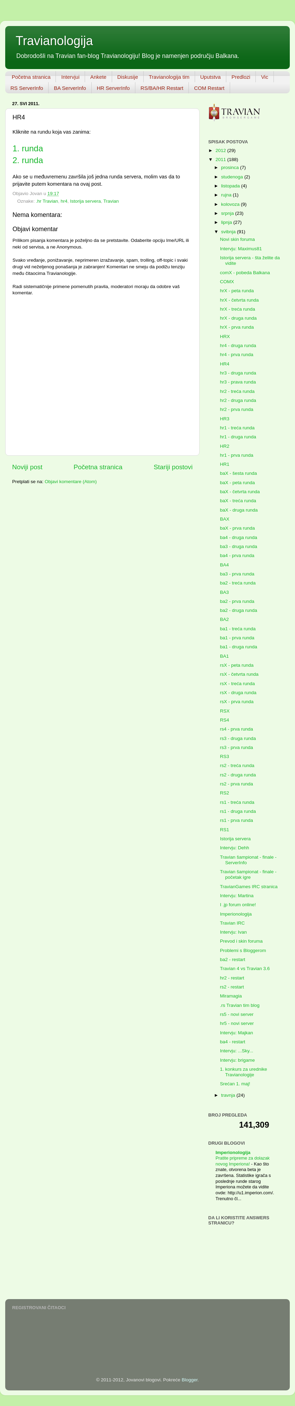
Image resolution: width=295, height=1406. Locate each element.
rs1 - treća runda (237, 802)
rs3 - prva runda (236, 747)
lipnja (227, 222)
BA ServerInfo (70, 88)
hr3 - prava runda (238, 382)
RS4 (224, 720)
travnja (228, 1095)
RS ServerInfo (26, 88)
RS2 (224, 792)
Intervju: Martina (237, 895)
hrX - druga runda (238, 318)
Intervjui (70, 77)
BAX (224, 519)
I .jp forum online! (238, 904)
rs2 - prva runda (236, 783)
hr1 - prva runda (236, 455)
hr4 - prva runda (236, 354)
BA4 (224, 564)
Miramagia (231, 996)
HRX (225, 336)
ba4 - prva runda (237, 555)
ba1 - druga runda (238, 646)
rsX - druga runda (238, 692)
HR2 (224, 446)
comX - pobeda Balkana (245, 272)
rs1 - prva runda (236, 820)
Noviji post (27, 467)
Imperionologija (236, 914)
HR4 (224, 364)
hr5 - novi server (237, 1023)
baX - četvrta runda (240, 491)
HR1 (224, 464)
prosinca (230, 167)
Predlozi (240, 77)
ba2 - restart (232, 959)
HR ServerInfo (113, 88)
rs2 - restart (232, 987)
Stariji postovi (173, 467)
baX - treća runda (238, 500)
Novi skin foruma (237, 239)
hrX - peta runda (237, 290)
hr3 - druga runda (238, 373)
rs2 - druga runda (238, 774)
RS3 (224, 756)
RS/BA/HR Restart (162, 88)
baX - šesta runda (238, 473)
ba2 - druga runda (238, 610)
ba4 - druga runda (238, 537)
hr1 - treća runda (237, 427)
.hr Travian (47, 201)
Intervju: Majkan (236, 1032)
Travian (111, 201)
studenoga (232, 176)
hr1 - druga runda (238, 436)
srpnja (228, 213)
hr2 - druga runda (238, 400)
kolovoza (231, 204)
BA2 (224, 619)
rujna (227, 194)
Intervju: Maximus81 (241, 248)
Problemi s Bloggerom (243, 950)
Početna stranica (31, 77)
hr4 (64, 201)
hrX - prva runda (237, 327)
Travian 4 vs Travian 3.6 (245, 968)
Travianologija (54, 41)
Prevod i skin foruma (241, 941)
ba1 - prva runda (237, 637)
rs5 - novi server (237, 1014)
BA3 (224, 592)
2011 (221, 159)
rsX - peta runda (237, 665)
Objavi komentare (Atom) (71, 481)
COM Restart (209, 88)
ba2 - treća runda (238, 583)
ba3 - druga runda (238, 546)
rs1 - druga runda (238, 811)
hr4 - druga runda (238, 345)
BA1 (224, 656)
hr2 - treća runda (237, 391)
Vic (264, 77)
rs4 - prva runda (236, 729)
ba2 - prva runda (237, 601)
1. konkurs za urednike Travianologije (243, 1072)
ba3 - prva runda (237, 573)
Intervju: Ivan (233, 932)
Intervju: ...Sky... (236, 1050)
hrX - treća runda (237, 309)
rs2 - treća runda (237, 765)
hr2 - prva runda (236, 409)
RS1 (224, 829)
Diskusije (127, 77)
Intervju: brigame (237, 1060)
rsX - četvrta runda (239, 674)
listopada (231, 185)
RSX (225, 711)
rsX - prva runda (237, 701)
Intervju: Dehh (234, 847)
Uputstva (210, 77)
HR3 (224, 418)
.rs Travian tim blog (240, 1005)
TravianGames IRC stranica (249, 886)
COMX (227, 281)
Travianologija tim (169, 77)
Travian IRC (232, 923)
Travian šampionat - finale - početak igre (248, 874)
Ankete (98, 77)
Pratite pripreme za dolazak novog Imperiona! (243, 1161)
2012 (221, 150)
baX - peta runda (237, 482)
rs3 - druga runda (238, 738)
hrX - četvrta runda (239, 300)
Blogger (189, 1379)
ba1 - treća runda (238, 628)
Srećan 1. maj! (235, 1083)
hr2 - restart (232, 977)
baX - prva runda (237, 528)
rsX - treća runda (237, 683)
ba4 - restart (232, 1041)
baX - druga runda (239, 510)
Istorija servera (85, 201)
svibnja (229, 231)
